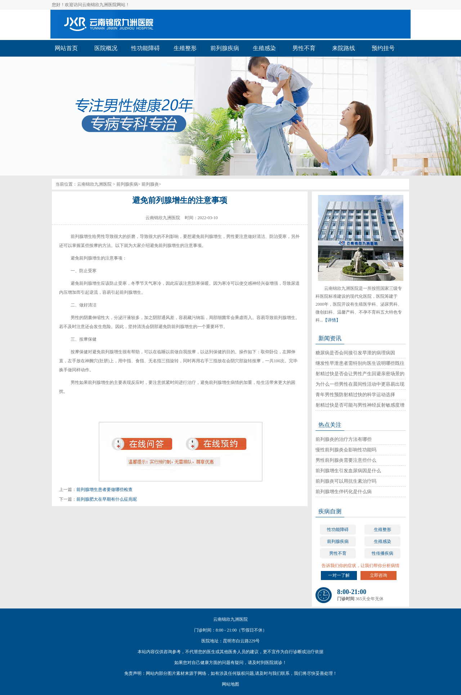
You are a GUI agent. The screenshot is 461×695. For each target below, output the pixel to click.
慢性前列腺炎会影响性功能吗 (345, 449)
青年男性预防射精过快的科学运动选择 (355, 394)
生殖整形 (382, 529)
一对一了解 (339, 575)
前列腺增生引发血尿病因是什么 (348, 470)
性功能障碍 (338, 529)
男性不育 (337, 553)
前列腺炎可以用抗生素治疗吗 (345, 481)
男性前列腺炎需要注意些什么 (345, 460)
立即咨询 (378, 575)
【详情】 (331, 320)
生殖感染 (382, 541)
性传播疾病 (382, 553)
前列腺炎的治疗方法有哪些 (343, 439)
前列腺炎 (150, 184)
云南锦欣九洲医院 (94, 184)
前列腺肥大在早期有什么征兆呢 (106, 499)
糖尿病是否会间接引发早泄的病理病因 (355, 352)
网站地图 (230, 684)
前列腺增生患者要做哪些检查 (104, 489)
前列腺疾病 (127, 184)
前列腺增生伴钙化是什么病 (343, 491)
